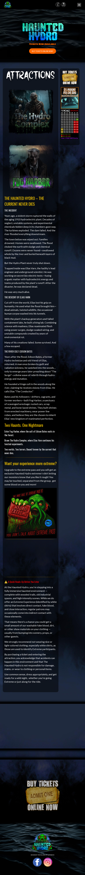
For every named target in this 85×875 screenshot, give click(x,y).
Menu (79, 5)
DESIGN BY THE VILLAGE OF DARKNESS (42, 855)
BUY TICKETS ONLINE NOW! (42, 51)
